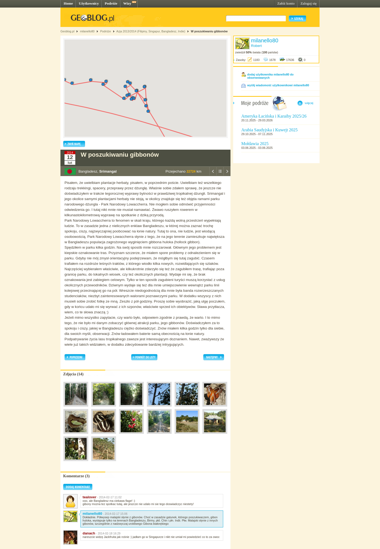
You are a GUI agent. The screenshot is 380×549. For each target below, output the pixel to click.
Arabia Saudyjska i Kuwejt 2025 (269, 130)
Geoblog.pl (67, 31)
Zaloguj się (308, 3)
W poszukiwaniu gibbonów (209, 31)
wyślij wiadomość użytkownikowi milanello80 (278, 85)
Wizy (127, 3)
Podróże (111, 3)
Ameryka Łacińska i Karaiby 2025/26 (274, 116)
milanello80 (87, 31)
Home (68, 3)
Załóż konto (285, 3)
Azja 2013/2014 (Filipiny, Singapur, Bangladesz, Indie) (150, 31)
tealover (89, 497)
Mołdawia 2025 (255, 143)
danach (89, 533)
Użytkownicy (89, 3)
